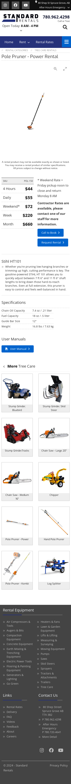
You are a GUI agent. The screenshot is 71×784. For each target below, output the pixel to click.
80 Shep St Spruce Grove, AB (52, 3)
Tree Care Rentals (45, 50)
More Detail (49, 737)
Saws (44, 658)
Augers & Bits (15, 630)
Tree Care (20, 366)
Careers (11, 736)
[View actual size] (55, 68)
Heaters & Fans (50, 622)
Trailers (45, 682)
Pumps (45, 654)
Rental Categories (16, 50)
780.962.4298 (56, 17)
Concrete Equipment (20, 644)
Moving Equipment (53, 649)
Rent (22, 42)
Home (9, 42)
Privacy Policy (59, 765)
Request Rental (51, 242)
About (10, 731)
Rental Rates (45, 42)
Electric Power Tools (19, 661)
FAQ (9, 717)
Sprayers (46, 668)
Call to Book (48, 232)
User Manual (18, 349)
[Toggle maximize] (65, 68)
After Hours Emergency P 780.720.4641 (51, 728)
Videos (11, 721)
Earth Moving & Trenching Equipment (16, 652)
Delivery (12, 712)
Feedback (13, 726)
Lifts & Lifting (49, 635)
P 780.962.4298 (51, 719)
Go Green (13, 683)
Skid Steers (48, 663)
